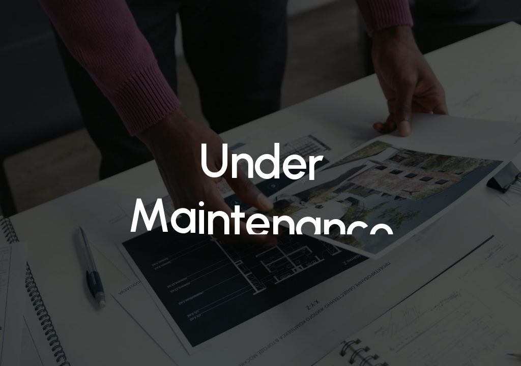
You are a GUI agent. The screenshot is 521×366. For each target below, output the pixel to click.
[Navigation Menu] (495, 21)
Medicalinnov (55, 21)
